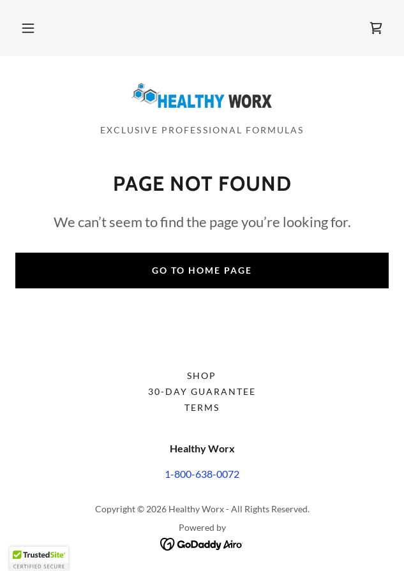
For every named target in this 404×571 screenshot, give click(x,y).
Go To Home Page (202, 270)
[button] (28, 28)
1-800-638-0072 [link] (202, 474)
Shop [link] (201, 375)
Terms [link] (202, 407)
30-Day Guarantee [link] (202, 391)
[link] (376, 28)
